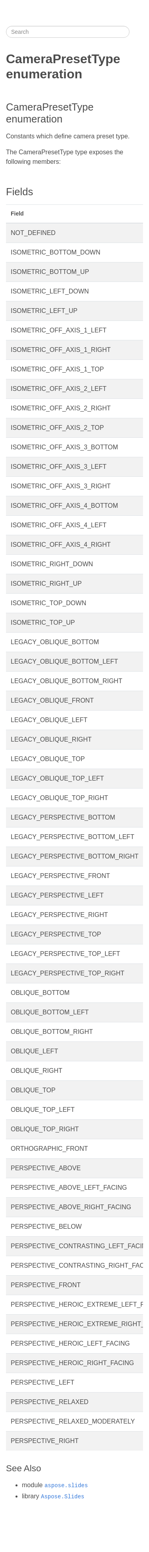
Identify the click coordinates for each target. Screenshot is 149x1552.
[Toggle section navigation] (136, 31)
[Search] (68, 32)
